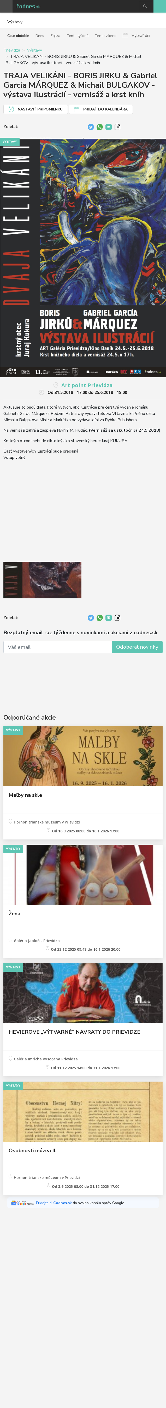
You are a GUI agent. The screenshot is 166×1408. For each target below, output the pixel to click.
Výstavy (34, 50)
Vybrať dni (141, 35)
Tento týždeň (77, 35)
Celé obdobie (18, 35)
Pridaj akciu (159, 6)
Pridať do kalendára (105, 109)
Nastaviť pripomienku (40, 109)
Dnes (39, 35)
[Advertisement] (83, 676)
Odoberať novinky (137, 646)
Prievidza (11, 50)
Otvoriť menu (6, 6)
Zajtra (55, 35)
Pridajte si (54, 1202)
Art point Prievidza (87, 385)
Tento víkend (105, 35)
